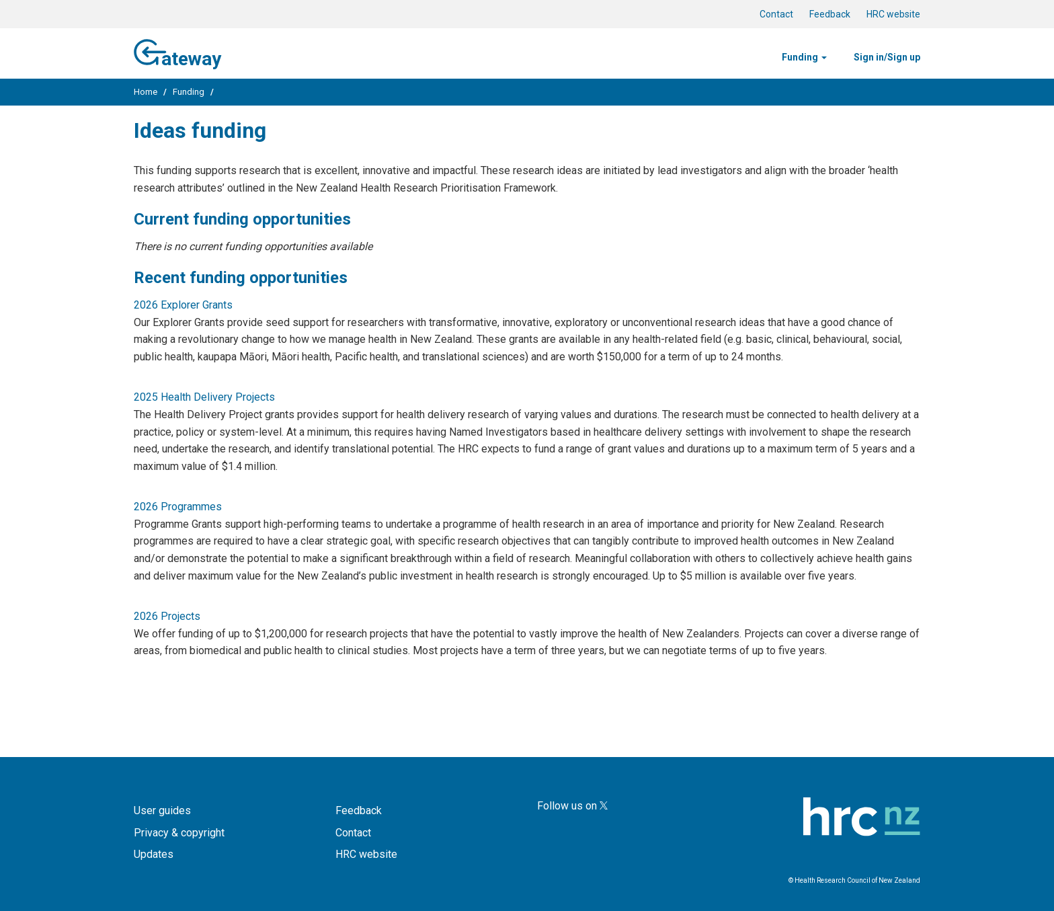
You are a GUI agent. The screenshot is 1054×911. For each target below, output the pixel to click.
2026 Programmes (178, 506)
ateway (177, 51)
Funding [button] (804, 57)
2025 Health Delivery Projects (204, 397)
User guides (162, 810)
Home (145, 92)
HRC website (893, 14)
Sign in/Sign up (887, 57)
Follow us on (572, 805)
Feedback (829, 14)
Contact (776, 14)
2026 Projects (167, 616)
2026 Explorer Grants (183, 305)
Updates (153, 854)
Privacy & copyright (179, 832)
